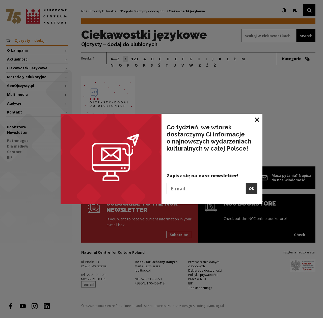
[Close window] (257, 119)
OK (251, 188)
